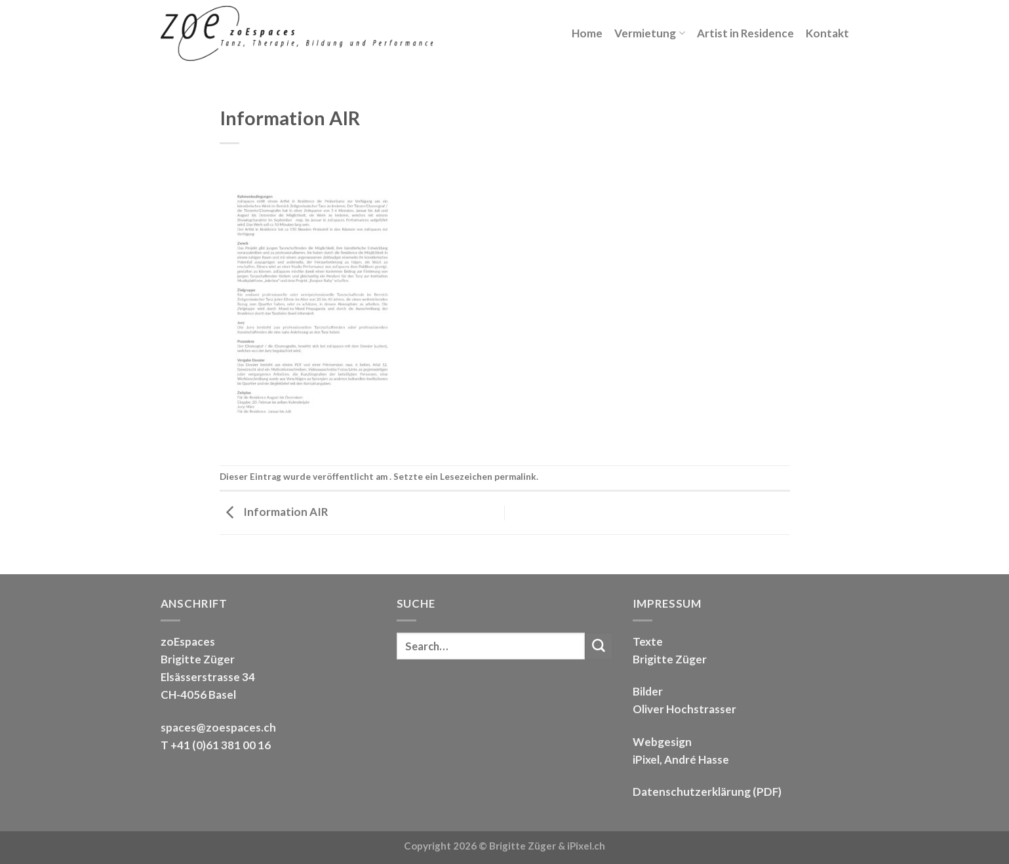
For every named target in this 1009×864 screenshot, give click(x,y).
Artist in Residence (745, 33)
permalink (515, 476)
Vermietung (649, 33)
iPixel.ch (586, 846)
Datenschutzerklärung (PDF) (707, 791)
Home (587, 33)
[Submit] (598, 646)
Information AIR (274, 512)
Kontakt (827, 33)
